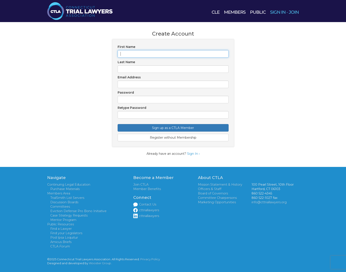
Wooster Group (100, 263)
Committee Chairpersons (217, 198)
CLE (216, 12)
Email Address (129, 77)
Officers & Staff (209, 189)
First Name (126, 47)
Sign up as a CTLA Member (173, 128)
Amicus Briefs (60, 242)
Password (126, 92)
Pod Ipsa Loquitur (64, 238)
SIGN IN (278, 12)
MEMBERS (235, 12)
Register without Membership (173, 138)
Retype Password (132, 108)
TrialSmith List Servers (67, 198)
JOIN (294, 12)
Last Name (126, 62)
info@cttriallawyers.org (269, 202)
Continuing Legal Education (68, 185)
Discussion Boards (64, 202)
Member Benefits (147, 189)
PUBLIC (258, 12)
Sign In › (193, 154)
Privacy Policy (150, 259)
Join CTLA (141, 185)
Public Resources (60, 224)
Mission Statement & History (220, 185)
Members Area (58, 193)
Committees (60, 207)
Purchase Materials (65, 189)
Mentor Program (63, 220)
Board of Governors (213, 193)
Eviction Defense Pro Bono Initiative (78, 211)
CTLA (60, 246)
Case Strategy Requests (69, 215)
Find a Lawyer (61, 229)
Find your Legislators (66, 233)
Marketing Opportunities (217, 202)
